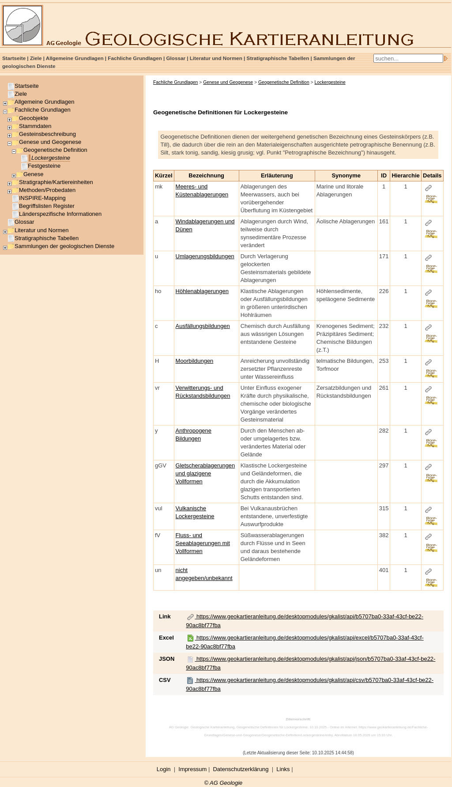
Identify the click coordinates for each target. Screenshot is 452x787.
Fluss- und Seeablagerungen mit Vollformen (203, 543)
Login (164, 769)
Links (283, 769)
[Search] (408, 58)
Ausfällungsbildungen (203, 326)
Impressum (192, 769)
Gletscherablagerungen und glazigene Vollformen (205, 473)
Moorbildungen (195, 361)
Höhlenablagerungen (202, 291)
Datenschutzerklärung (241, 769)
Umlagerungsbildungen (205, 256)
